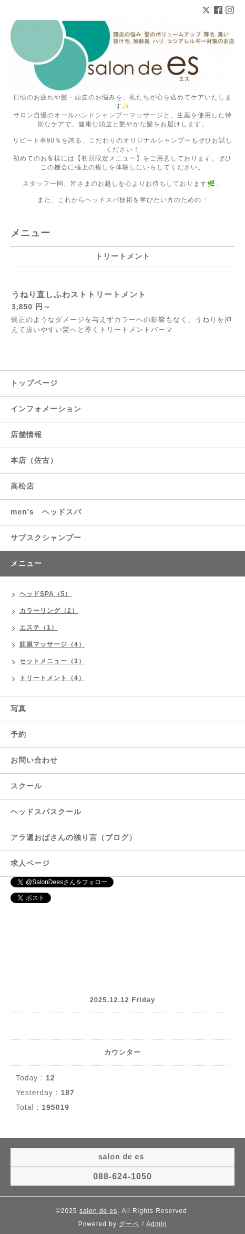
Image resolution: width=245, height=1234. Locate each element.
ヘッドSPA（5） (45, 594)
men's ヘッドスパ (46, 512)
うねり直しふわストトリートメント (79, 294)
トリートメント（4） (52, 678)
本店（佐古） (34, 460)
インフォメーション (46, 408)
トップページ (34, 383)
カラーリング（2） (48, 610)
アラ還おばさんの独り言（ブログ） (74, 837)
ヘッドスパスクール (46, 811)
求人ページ (30, 863)
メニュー (26, 563)
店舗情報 (26, 434)
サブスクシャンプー (46, 537)
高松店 (22, 486)
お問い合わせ (34, 760)
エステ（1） (38, 627)
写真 (18, 708)
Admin (156, 1224)
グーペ (129, 1224)
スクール (26, 786)
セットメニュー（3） (52, 661)
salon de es (98, 1211)
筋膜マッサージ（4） (52, 644)
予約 (18, 734)
